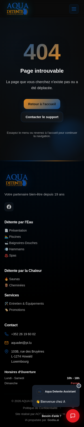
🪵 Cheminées (14, 285)
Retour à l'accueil (42, 104)
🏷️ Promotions (14, 310)
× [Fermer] (79, 386)
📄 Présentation (15, 230)
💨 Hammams (14, 249)
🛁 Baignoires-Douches (20, 243)
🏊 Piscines (12, 236)
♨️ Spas (10, 255)
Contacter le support (42, 117)
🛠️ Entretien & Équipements (24, 303)
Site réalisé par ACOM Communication (40, 414)
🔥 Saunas (12, 279)
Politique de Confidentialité (40, 408)
